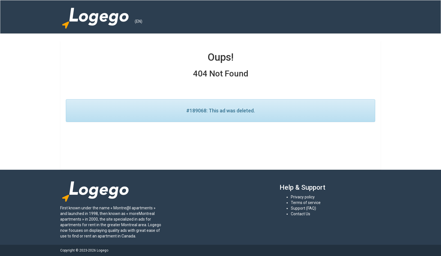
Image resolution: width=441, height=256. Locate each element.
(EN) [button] (138, 21)
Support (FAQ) (303, 208)
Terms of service (306, 202)
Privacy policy (303, 197)
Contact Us (300, 214)
